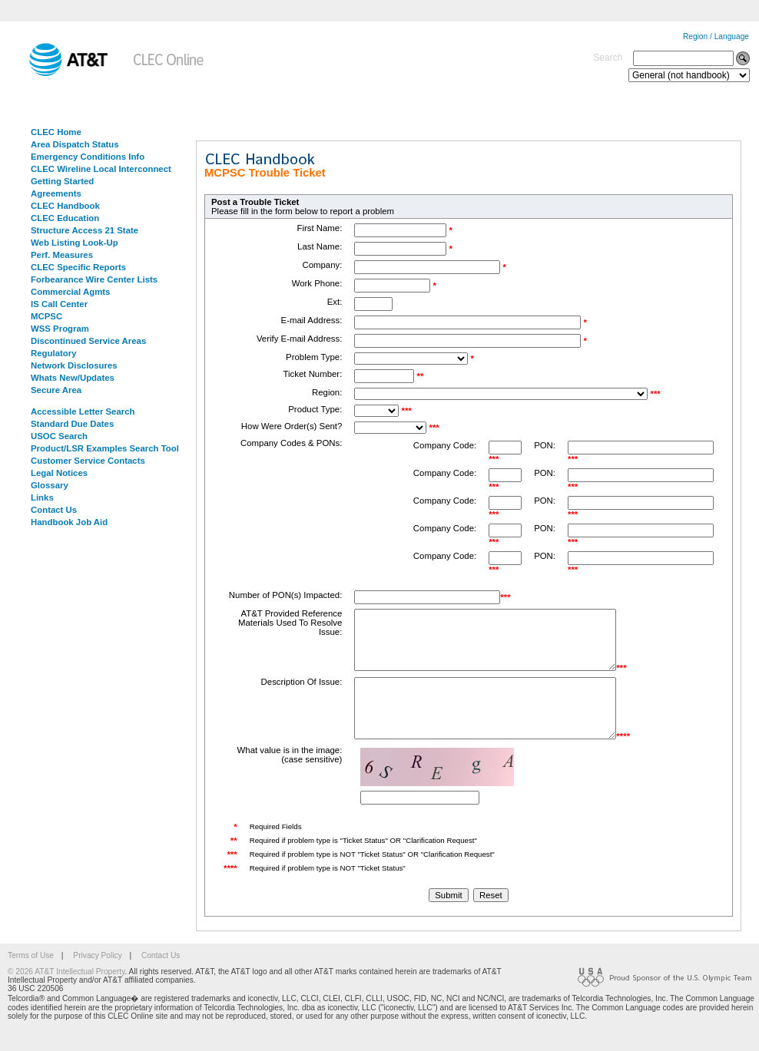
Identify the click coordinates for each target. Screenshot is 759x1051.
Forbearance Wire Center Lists (94, 279)
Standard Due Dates (72, 423)
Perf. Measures (62, 254)
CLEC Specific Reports (78, 267)
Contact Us (54, 509)
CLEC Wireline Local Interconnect (101, 169)
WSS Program (60, 328)
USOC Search (59, 436)
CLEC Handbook (65, 205)
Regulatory (54, 353)
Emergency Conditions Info (87, 156)
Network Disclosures (74, 365)
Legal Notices (59, 473)
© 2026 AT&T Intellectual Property (66, 994)
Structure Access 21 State (84, 230)
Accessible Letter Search (83, 411)
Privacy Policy (97, 978)
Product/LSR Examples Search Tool (105, 448)
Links (42, 497)
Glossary (49, 485)
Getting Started (62, 181)
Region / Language (716, 36)
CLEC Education (65, 218)
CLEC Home (56, 132)
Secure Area (56, 390)
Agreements (56, 193)
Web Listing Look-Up (74, 242)
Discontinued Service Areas (88, 340)
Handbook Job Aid (69, 522)
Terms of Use (31, 978)
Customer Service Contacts (88, 460)
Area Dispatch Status (75, 144)
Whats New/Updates (72, 377)
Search (607, 57)
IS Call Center (59, 304)
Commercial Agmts (70, 291)
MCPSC (46, 316)
